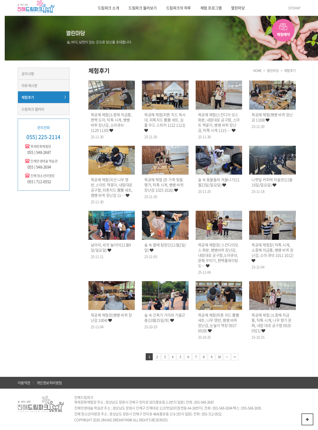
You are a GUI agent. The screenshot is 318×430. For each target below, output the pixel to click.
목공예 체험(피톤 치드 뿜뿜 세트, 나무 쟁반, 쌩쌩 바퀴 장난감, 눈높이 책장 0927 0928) (218, 322)
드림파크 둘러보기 (142, 8)
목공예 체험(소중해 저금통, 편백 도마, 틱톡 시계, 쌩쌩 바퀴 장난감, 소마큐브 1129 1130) (111, 122)
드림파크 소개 (108, 8)
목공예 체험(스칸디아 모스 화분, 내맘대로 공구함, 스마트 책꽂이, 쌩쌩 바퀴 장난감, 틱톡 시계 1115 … (219, 122)
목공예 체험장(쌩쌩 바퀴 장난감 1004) (111, 317)
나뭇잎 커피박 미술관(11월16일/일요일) (272, 182)
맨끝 (234, 356)
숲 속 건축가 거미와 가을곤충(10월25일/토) (164, 317)
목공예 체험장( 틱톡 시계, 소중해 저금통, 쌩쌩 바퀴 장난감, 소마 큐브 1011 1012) (272, 252)
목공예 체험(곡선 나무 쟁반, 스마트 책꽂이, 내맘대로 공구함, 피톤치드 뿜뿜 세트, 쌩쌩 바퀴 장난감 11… (111, 187)
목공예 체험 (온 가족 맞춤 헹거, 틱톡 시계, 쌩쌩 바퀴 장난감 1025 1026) (163, 185)
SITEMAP (294, 7)
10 (219, 356)
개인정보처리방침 (49, 382)
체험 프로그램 (211, 8)
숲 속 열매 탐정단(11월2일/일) (165, 247)
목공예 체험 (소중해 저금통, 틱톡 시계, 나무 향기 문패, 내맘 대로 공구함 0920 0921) (272, 322)
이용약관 (24, 382)
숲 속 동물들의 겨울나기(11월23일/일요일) (219, 182)
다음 (227, 356)
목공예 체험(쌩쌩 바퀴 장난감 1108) (272, 117)
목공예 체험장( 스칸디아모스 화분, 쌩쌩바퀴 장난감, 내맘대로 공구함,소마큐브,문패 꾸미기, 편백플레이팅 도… (218, 255)
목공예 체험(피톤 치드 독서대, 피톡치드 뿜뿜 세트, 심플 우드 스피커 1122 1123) (165, 122)
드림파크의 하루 (178, 8)
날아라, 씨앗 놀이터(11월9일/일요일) (111, 247)
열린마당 (238, 8)
